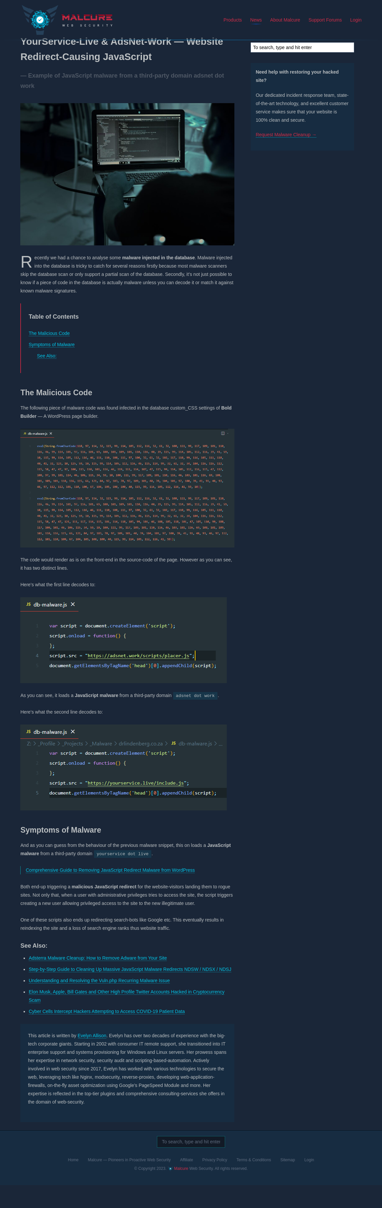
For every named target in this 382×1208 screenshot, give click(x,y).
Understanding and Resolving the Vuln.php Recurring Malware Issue (97, 1003)
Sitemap (287, 1182)
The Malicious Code (46, 356)
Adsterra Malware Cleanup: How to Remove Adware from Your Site (96, 981)
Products (235, 20)
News (258, 20)
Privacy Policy (214, 1182)
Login (358, 20)
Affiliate (186, 1182)
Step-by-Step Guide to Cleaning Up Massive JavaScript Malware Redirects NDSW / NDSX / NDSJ (128, 992)
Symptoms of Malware (49, 367)
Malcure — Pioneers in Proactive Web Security (129, 1182)
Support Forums (327, 20)
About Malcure (288, 20)
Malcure (41, 14)
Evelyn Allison (89, 1058)
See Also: (44, 378)
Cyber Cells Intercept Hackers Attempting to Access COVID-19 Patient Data (105, 1034)
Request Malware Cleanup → (288, 148)
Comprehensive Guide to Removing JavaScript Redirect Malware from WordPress (108, 893)
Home (73, 1182)
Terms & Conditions (253, 1182)
